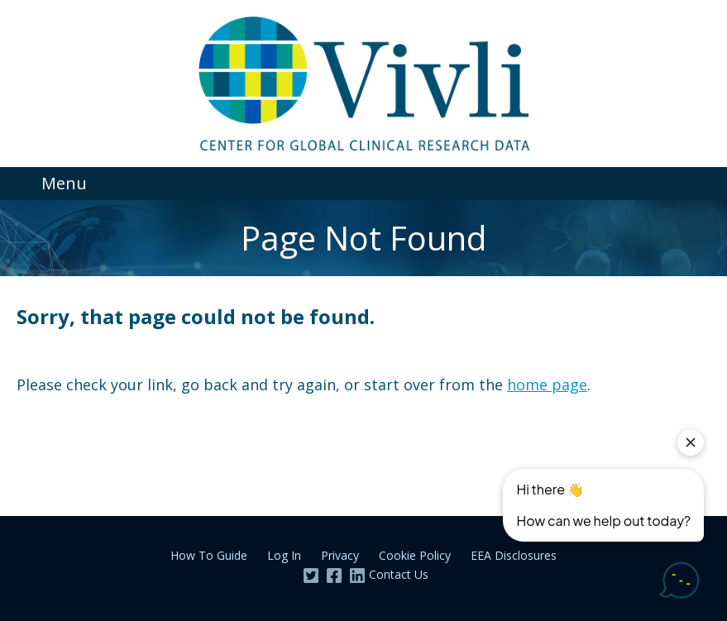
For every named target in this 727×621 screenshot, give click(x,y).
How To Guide (208, 555)
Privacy (340, 555)
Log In (284, 555)
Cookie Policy (415, 555)
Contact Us (398, 574)
